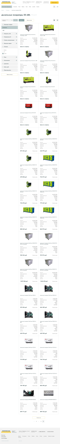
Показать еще (39, 417)
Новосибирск (3, 436)
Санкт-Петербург (4, 438)
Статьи (27, 6)
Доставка (33, 6)
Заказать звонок (54, 2)
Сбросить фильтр (29, 20)
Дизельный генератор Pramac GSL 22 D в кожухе (27, 87)
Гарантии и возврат (51, 436)
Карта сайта (20, 440)
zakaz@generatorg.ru (39, 1)
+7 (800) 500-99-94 (42, 431)
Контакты (38, 6)
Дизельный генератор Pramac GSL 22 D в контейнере (47, 61)
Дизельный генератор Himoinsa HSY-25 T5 (28, 112)
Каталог (7, 6)
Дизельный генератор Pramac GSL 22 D (47, 86)
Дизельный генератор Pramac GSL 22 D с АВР (28, 60)
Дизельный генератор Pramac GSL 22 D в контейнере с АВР (27, 35)
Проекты (23, 6)
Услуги (19, 6)
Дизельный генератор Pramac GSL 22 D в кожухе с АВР (47, 35)
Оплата (30, 6)
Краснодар (3, 435)
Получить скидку (34, 150)
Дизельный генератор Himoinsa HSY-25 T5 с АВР (48, 113)
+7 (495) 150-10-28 (50, 431)
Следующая (43, 421)
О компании (15, 6)
